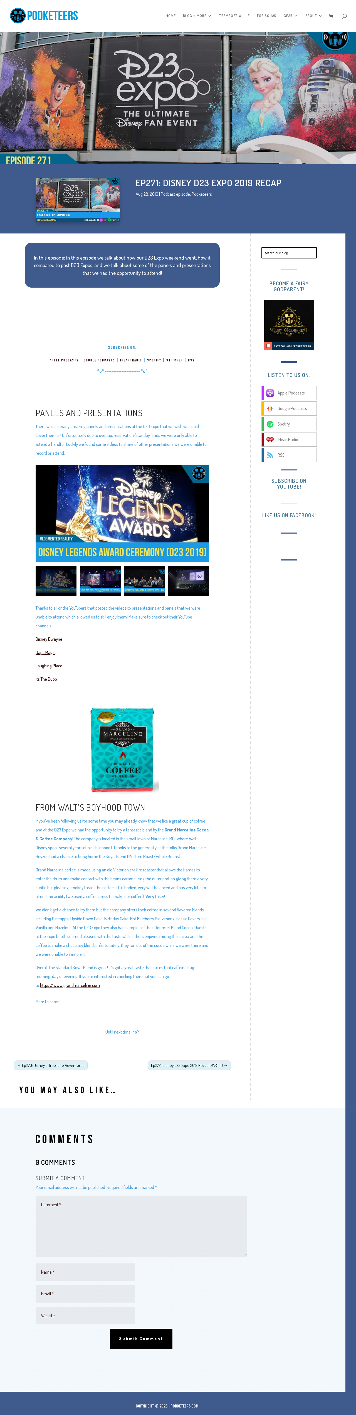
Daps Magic (45, 652)
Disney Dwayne (49, 639)
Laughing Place (49, 665)
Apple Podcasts (64, 360)
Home (171, 16)
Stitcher (174, 360)
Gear (288, 16)
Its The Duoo (46, 679)
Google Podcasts (99, 360)
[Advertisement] (303, 603)
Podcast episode (175, 194)
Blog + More (194, 16)
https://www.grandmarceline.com (70, 985)
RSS (191, 360)
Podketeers (202, 194)
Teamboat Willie (234, 16)
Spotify (154, 360)
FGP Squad (266, 16)
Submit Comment (141, 1338)
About (311, 16)
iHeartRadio (131, 360)
